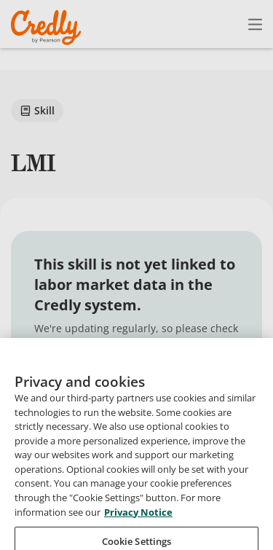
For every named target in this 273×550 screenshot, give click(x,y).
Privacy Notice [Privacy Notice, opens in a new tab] (138, 523)
